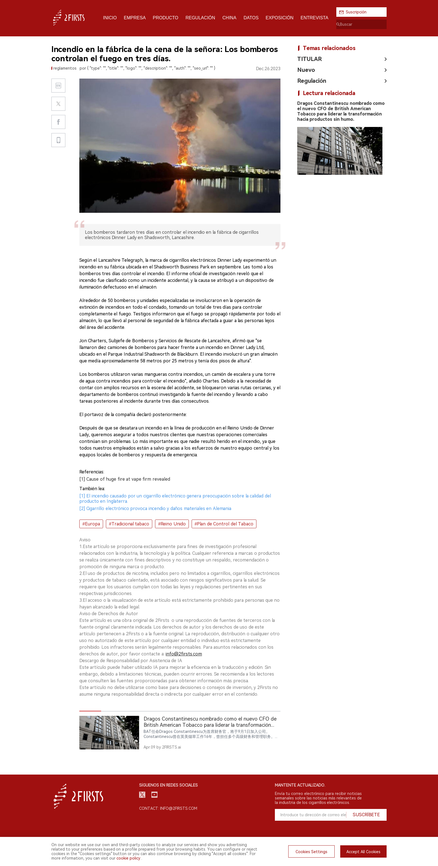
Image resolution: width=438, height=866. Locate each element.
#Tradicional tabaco (129, 524)
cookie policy (128, 858)
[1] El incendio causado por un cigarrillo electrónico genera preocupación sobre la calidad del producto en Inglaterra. (175, 498)
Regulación (311, 80)
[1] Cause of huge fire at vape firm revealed (124, 479)
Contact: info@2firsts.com (168, 808)
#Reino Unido (171, 524)
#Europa (91, 524)
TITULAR (309, 59)
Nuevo (306, 70)
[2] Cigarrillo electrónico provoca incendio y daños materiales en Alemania (155, 508)
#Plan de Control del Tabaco (224, 524)
